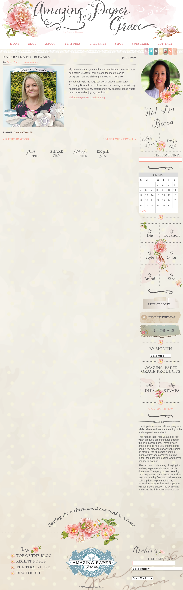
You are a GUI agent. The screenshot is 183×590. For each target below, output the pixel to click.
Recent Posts (31, 561)
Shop (119, 44)
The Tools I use (33, 567)
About (50, 44)
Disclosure (28, 573)
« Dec (143, 210)
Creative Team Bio (23, 132)
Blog (32, 44)
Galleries (97, 44)
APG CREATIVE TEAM (160, 408)
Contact (165, 44)
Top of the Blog (34, 556)
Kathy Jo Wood (16, 139)
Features (73, 44)
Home (15, 44)
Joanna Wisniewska (119, 139)
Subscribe (140, 44)
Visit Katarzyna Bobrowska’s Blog (87, 97)
